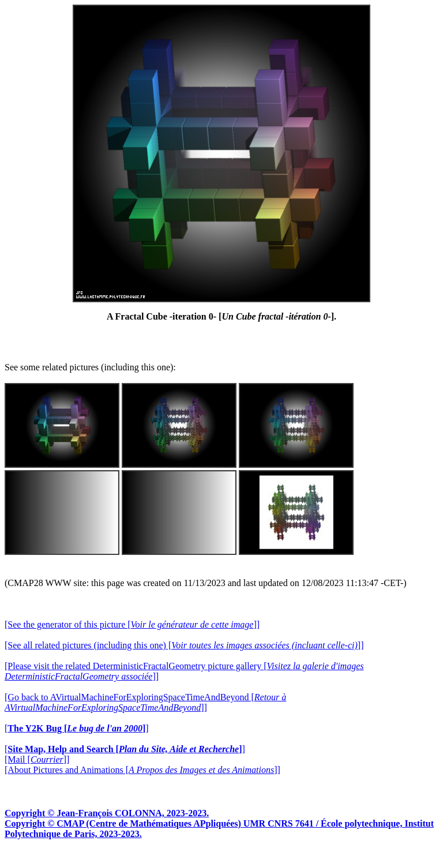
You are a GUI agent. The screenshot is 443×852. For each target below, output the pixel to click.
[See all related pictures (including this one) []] (184, 645)
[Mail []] (37, 759)
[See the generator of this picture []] (132, 624)
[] (77, 728)
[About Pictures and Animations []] (142, 770)
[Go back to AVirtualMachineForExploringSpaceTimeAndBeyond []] (145, 702)
